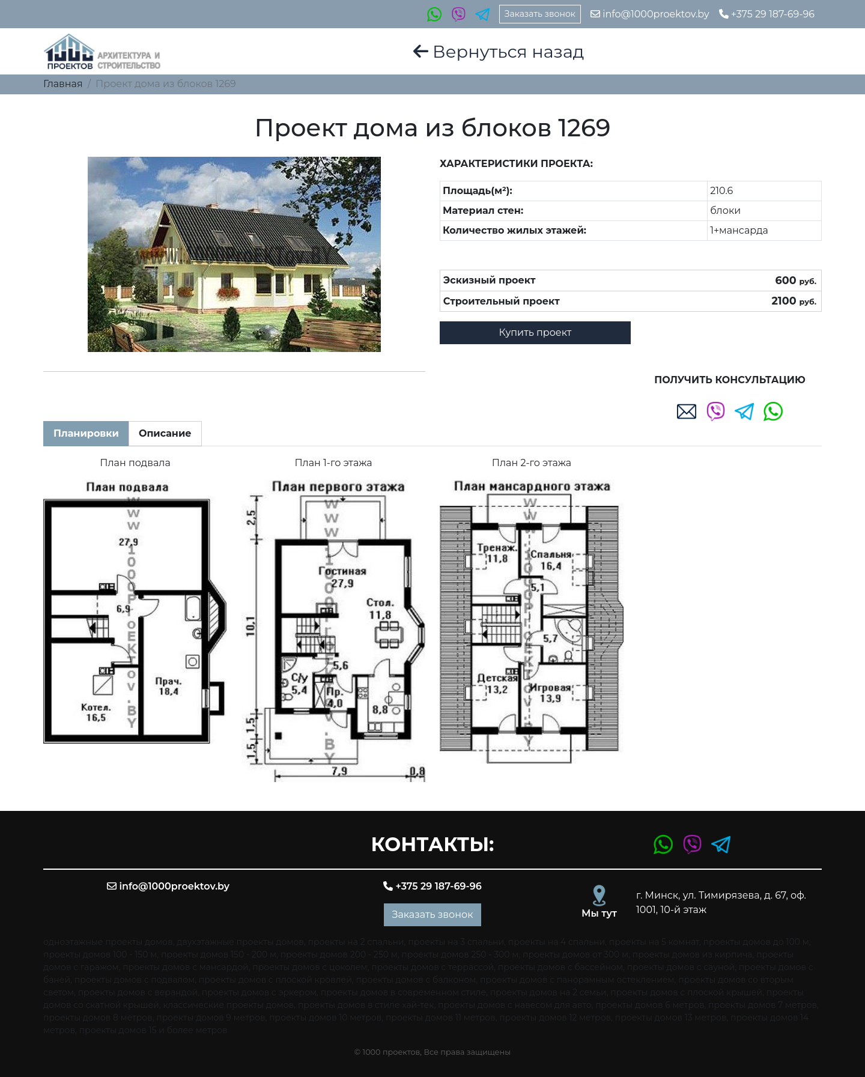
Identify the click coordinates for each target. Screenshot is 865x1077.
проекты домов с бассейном (560, 967)
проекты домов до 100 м (756, 941)
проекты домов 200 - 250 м (339, 954)
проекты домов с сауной (681, 967)
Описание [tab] (165, 433)
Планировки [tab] (86, 433)
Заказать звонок (540, 13)
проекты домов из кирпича (693, 954)
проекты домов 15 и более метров (153, 1030)
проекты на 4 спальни (556, 941)
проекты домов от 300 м (575, 954)
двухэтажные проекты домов (240, 941)
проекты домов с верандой (138, 992)
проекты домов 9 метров (210, 1017)
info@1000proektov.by (649, 14)
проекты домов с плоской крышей (686, 992)
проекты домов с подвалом (134, 979)
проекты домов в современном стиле (403, 992)
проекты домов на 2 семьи (548, 992)
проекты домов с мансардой (186, 967)
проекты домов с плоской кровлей (275, 979)
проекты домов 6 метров (649, 1005)
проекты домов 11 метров (441, 1017)
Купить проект (535, 332)
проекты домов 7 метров (762, 1005)
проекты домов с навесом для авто (515, 1005)
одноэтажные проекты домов (108, 941)
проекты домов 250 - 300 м (459, 954)
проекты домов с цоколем (309, 967)
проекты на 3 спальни (456, 941)
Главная (63, 83)
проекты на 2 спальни (356, 941)
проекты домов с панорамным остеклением (577, 979)
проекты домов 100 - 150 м (100, 954)
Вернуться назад (498, 51)
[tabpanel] (432, 619)
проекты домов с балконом (416, 979)
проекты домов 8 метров (98, 1017)
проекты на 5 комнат (654, 941)
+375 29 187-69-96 (767, 14)
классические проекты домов (228, 1005)
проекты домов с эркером (259, 992)
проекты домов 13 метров (671, 1017)
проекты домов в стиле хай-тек (366, 1005)
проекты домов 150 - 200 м (218, 954)
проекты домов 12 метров (555, 1017)
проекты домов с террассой (432, 967)
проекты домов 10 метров (325, 1017)
